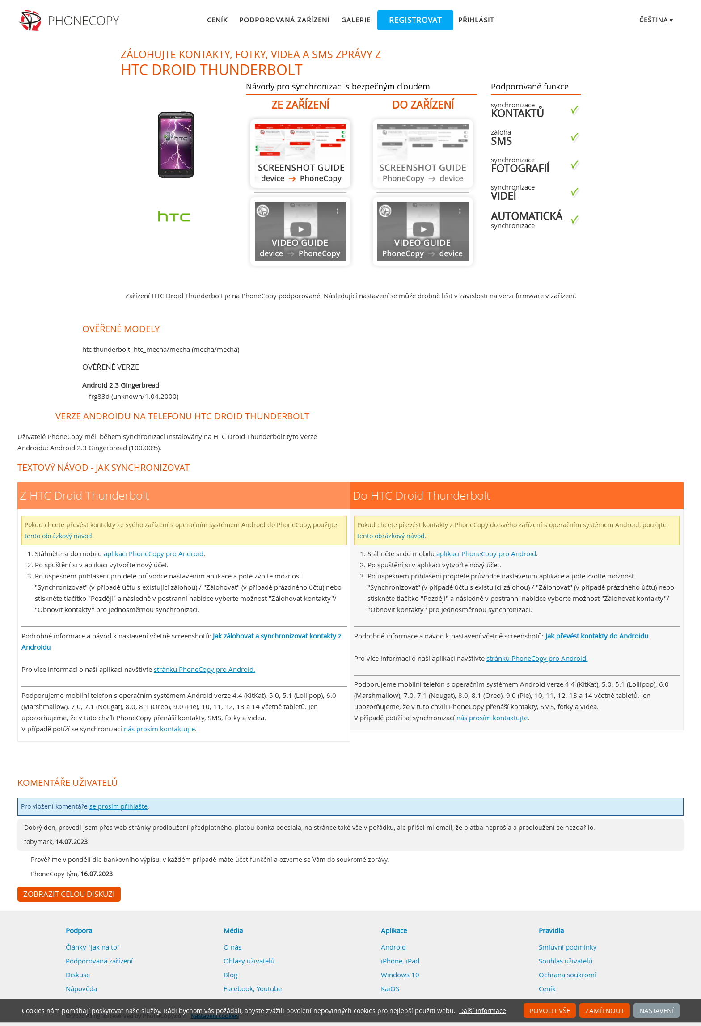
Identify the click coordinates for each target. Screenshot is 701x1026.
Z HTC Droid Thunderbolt (300, 153)
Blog (230, 974)
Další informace (482, 1011)
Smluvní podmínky (568, 946)
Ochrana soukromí (567, 974)
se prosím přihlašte (118, 806)
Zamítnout (604, 1010)
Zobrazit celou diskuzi (69, 894)
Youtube (269, 988)
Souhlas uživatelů (565, 960)
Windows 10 (400, 974)
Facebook (238, 988)
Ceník (217, 19)
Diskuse (78, 974)
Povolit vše (549, 1010)
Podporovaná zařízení (284, 19)
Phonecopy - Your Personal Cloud (70, 20)
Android (393, 946)
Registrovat (415, 20)
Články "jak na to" (93, 946)
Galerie (355, 19)
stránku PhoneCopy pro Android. (204, 669)
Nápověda (81, 988)
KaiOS (390, 988)
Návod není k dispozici (300, 231)
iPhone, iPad (400, 960)
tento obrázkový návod (58, 536)
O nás (232, 946)
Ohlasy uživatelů (249, 960)
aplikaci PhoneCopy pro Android (153, 553)
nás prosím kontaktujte (159, 728)
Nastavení (656, 1010)
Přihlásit (476, 19)
